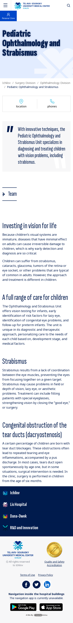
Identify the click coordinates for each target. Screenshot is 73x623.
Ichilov (6, 83)
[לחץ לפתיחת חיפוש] (68, 5)
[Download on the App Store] (51, 607)
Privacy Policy (45, 575)
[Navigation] (5, 5)
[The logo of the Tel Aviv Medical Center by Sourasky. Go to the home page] (32, 5)
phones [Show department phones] (52, 103)
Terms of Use (27, 575)
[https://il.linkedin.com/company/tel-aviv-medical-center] (47, 584)
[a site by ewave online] (36, 615)
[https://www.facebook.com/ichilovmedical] (26, 584)
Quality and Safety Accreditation (54, 554)
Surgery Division (25, 83)
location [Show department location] (21, 103)
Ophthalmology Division (55, 83)
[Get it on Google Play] (23, 607)
